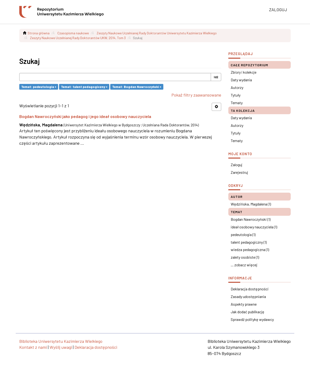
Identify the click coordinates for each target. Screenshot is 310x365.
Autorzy (237, 87)
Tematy (237, 102)
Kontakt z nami (33, 347)
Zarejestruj (239, 172)
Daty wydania (241, 79)
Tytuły (235, 95)
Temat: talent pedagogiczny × (84, 87)
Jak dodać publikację (247, 311)
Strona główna (39, 33)
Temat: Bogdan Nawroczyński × (136, 87)
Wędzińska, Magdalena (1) (251, 204)
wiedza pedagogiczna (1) (250, 249)
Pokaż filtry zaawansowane (196, 95)
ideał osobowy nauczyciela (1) (254, 227)
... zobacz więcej (244, 264)
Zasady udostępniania (248, 296)
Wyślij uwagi (61, 347)
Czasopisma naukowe (73, 33)
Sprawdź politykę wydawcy (252, 319)
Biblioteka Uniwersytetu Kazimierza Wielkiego (60, 341)
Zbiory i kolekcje (243, 72)
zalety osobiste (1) (245, 257)
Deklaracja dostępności (250, 289)
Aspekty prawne (244, 304)
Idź (216, 77)
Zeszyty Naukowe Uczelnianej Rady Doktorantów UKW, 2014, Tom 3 (78, 38)
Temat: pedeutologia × (38, 87)
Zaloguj (236, 164)
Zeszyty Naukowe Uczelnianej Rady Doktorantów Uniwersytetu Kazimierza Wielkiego (157, 33)
